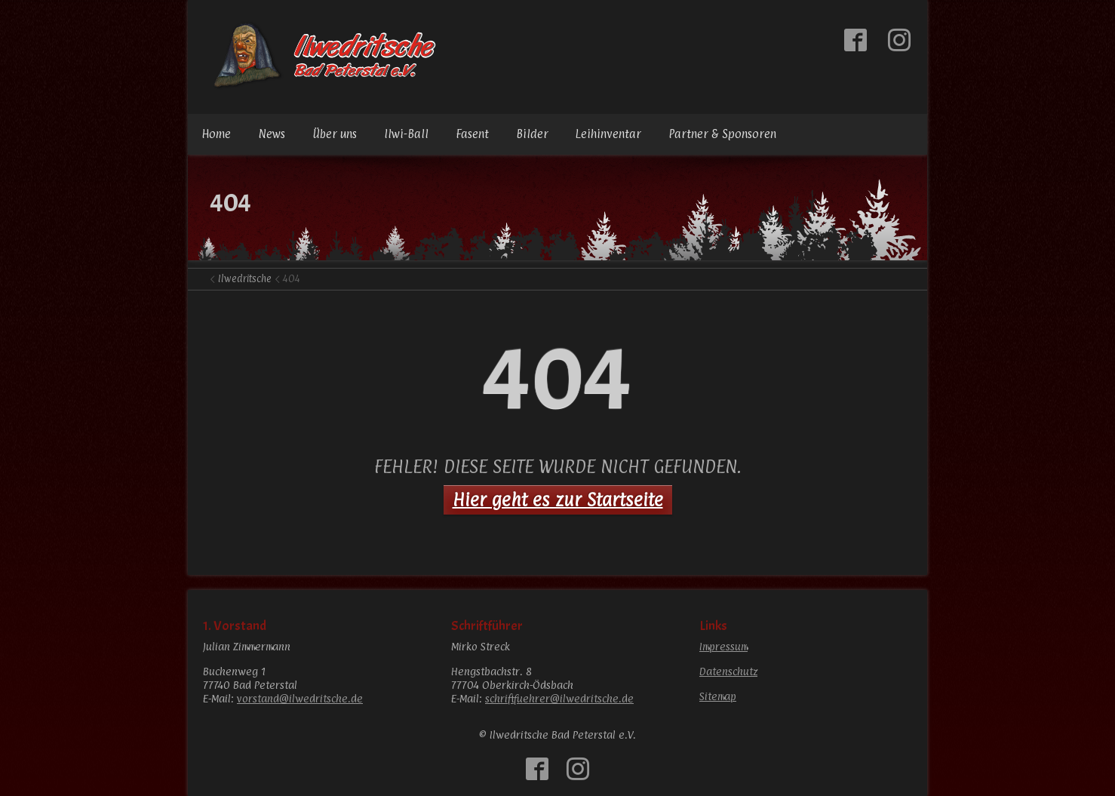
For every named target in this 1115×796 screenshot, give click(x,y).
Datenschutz (728, 671)
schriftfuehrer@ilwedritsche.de (559, 698)
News (271, 134)
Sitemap (717, 696)
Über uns (334, 134)
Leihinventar (608, 134)
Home (216, 134)
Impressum (723, 646)
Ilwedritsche (245, 278)
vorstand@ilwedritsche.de (300, 698)
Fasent (472, 134)
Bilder (532, 134)
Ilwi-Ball (406, 134)
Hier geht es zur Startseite (558, 499)
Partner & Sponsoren (722, 134)
